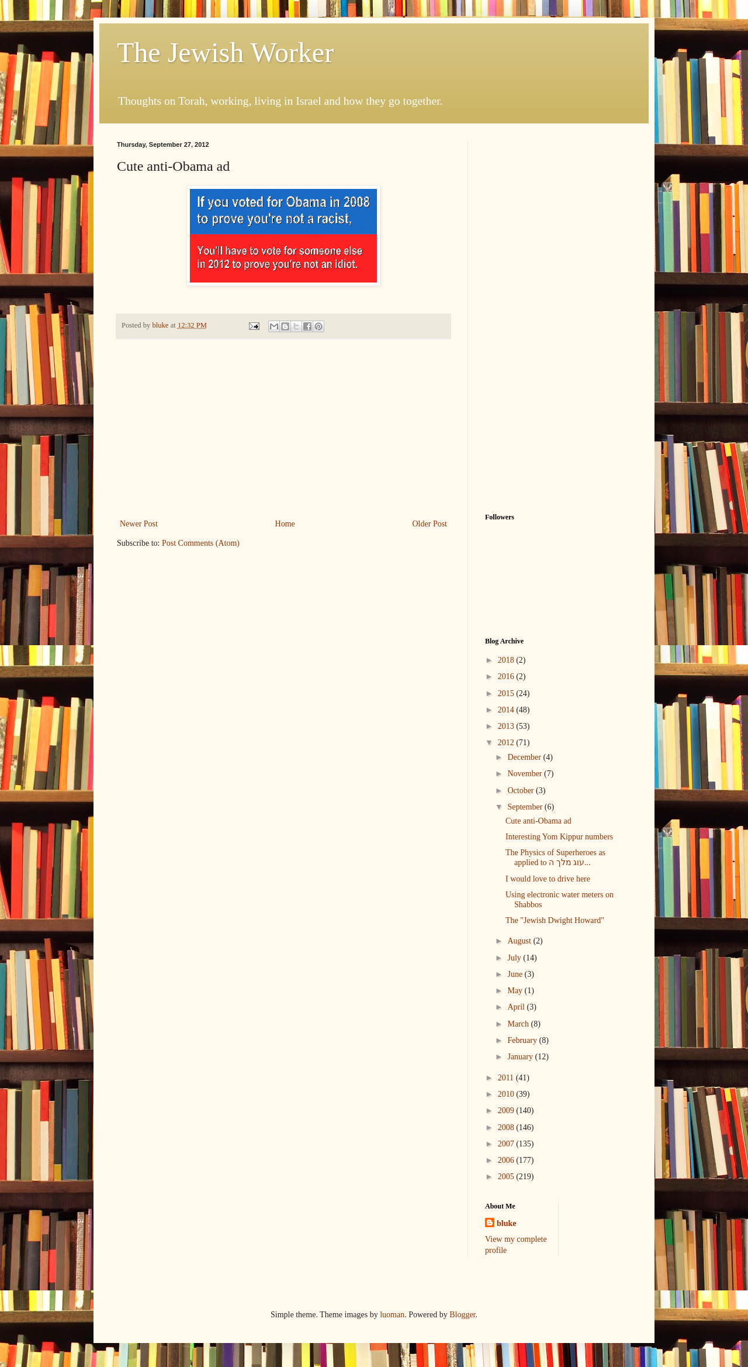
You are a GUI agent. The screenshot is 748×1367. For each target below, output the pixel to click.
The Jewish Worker (225, 52)
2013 (507, 726)
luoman (392, 1314)
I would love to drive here (547, 878)
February (523, 1040)
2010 (507, 1094)
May (515, 990)
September (525, 807)
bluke (506, 1223)
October (521, 790)
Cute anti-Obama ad (538, 821)
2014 (507, 709)
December (525, 757)
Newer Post (139, 523)
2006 (507, 1160)
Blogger (462, 1314)
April (517, 1007)
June (515, 974)
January (521, 1056)
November (525, 773)
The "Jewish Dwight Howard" (554, 920)
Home (285, 523)
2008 (507, 1127)
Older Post (430, 523)
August (520, 940)
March (519, 1024)
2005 (507, 1176)
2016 (507, 676)
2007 (507, 1143)
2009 (507, 1110)
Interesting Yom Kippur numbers (559, 836)
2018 (507, 660)
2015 (507, 693)
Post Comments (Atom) (201, 543)
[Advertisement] (283, 429)
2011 (507, 1077)
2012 (507, 742)
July (515, 957)
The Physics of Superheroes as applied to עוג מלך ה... (555, 857)
